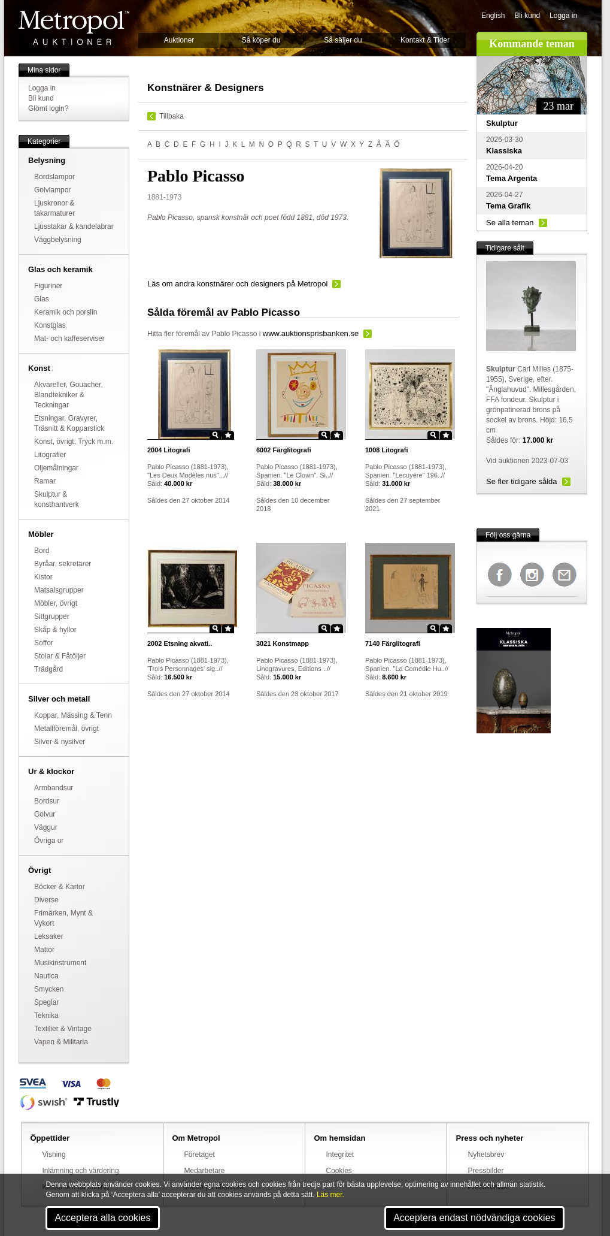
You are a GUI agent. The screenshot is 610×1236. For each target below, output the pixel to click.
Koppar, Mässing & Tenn (73, 715)
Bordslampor (54, 177)
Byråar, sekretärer (62, 564)
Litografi (168, 450)
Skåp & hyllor (55, 629)
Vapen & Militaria (61, 1042)
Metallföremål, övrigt (66, 728)
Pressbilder (486, 1171)
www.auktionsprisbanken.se (311, 333)
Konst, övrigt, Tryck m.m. (73, 441)
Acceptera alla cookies (102, 1218)
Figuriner (48, 286)
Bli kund (527, 15)
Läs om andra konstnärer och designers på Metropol (237, 283)
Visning (54, 1154)
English (493, 15)
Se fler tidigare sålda (521, 481)
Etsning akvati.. (179, 643)
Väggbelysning (57, 239)
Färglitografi (283, 450)
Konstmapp (282, 643)
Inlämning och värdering (81, 1171)
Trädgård (48, 669)
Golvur (44, 814)
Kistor (43, 577)
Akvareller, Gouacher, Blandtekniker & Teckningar (68, 394)
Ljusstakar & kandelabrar (74, 226)
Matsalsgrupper (59, 590)
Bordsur (46, 801)
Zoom (215, 435)
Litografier (50, 455)
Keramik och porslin (65, 312)
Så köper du (261, 40)
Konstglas (50, 325)
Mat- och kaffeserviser (69, 338)
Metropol (74, 28)
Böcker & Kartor (59, 887)
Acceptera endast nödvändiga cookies (474, 1218)
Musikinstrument (60, 963)
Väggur (45, 827)
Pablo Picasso (234, 334)
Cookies (339, 1171)
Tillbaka (171, 116)
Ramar (45, 481)
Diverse (46, 900)
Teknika (46, 1015)
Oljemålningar (56, 468)
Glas (41, 299)
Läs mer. (330, 1194)
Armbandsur (53, 788)
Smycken (48, 989)
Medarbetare (204, 1171)
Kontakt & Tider (425, 40)
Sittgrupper (51, 616)
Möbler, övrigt (55, 603)
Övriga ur (48, 840)
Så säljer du (343, 40)
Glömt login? (48, 108)
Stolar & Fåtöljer (60, 656)
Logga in (563, 15)
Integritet (340, 1154)
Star (228, 435)
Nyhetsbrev (486, 1154)
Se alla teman (510, 222)
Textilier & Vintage (63, 1029)
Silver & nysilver (59, 742)
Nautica (46, 976)
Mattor (44, 949)
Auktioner (179, 40)
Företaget (199, 1154)
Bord (41, 550)
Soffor (43, 643)
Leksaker (48, 936)
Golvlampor (52, 190)
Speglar (46, 1002)
